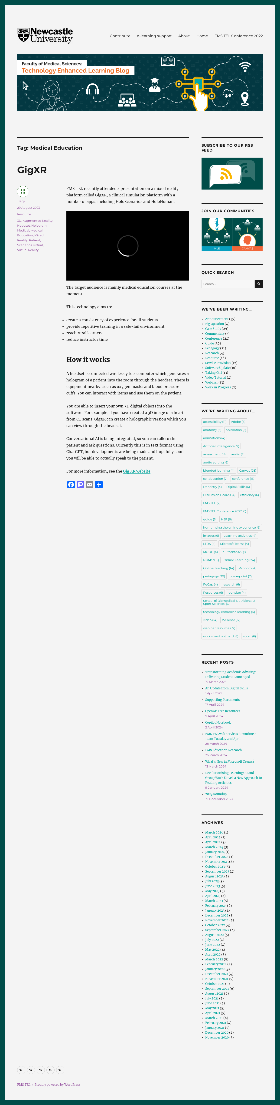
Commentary (215, 334)
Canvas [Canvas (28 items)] (247, 470)
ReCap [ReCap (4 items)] (210, 584)
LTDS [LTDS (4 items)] (209, 544)
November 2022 (217, 920)
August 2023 (214, 876)
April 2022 (213, 954)
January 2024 (215, 852)
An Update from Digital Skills (226, 688)
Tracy (21, 201)
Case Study (213, 329)
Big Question (214, 324)
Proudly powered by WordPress (58, 1085)
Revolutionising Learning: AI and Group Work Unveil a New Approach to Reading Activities (233, 778)
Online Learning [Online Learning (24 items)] (239, 560)
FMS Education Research (223, 750)
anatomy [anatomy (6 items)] (212, 430)
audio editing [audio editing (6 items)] (215, 462)
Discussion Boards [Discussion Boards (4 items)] (219, 495)
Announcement (216, 319)
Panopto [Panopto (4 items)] (247, 568)
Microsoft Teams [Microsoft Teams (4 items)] (234, 544)
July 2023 (212, 881)
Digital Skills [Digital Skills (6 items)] (238, 487)
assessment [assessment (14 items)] (215, 454)
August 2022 (214, 935)
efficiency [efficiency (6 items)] (249, 495)
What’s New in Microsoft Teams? (229, 762)
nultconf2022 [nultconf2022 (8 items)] (234, 552)
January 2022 (215, 969)
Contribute (120, 36)
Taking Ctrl (213, 373)
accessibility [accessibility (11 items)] (214, 421)
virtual (38, 245)
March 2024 (214, 847)
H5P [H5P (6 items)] (226, 519)
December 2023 (216, 857)
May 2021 (212, 1008)
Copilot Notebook (218, 723)
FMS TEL (23, 1085)
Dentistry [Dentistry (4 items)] (212, 487)
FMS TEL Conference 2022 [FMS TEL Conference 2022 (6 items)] (224, 511)
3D (19, 220)
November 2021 (216, 979)
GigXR (32, 169)
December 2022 (216, 915)
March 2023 (214, 901)
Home (202, 36)
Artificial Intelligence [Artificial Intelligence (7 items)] (221, 446)
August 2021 (214, 994)
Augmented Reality (37, 220)
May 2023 (212, 891)
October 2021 (215, 984)
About (184, 36)
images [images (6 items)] (211, 535)
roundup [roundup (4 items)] (237, 592)
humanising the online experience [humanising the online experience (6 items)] (231, 527)
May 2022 (212, 950)
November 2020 (217, 1037)
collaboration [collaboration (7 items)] (215, 478)
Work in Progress (218, 387)
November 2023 (216, 862)
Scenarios (24, 245)
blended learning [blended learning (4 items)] (218, 470)
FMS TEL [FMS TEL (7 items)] (211, 503)
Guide (209, 343)
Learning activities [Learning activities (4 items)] (240, 535)
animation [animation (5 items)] (236, 430)
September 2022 (217, 930)
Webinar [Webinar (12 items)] (231, 620)
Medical (23, 230)
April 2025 (213, 837)
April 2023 (212, 896)
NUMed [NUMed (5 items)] (211, 560)
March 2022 (214, 959)
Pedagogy (212, 348)
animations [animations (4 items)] (214, 438)
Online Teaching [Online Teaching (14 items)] (218, 568)
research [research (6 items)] (231, 584)
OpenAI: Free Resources (222, 711)
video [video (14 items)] (210, 620)
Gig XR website (136, 471)
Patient (34, 240)
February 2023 (215, 906)
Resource (24, 214)
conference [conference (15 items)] (243, 478)
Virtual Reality (28, 250)
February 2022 (216, 964)
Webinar (211, 382)
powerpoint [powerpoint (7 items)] (241, 576)
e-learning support (154, 36)
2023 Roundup (216, 794)
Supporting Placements (222, 700)
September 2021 (217, 989)
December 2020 (216, 1033)
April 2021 (212, 1013)
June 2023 (212, 886)
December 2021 (216, 974)
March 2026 (214, 832)
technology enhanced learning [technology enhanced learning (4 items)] (229, 612)
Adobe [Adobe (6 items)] (238, 421)
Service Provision (218, 363)
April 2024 (213, 842)
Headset (23, 225)
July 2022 (212, 940)
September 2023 (217, 871)
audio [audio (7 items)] (237, 454)
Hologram (39, 225)
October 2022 (215, 925)
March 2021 (214, 1018)
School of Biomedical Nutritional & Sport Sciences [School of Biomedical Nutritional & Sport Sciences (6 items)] (229, 602)
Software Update (217, 368)
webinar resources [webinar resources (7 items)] (219, 628)
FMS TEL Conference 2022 (239, 36)
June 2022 (212, 945)
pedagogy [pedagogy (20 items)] (214, 576)
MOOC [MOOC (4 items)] (210, 552)
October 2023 (215, 867)
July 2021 (211, 998)
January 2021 (214, 1028)
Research (212, 353)
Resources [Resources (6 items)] (213, 592)
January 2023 (215, 911)
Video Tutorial (215, 378)
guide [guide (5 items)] (209, 519)
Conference (213, 339)
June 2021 (212, 1003)
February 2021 (215, 1023)
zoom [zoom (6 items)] (249, 636)
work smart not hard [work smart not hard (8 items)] (220, 636)
